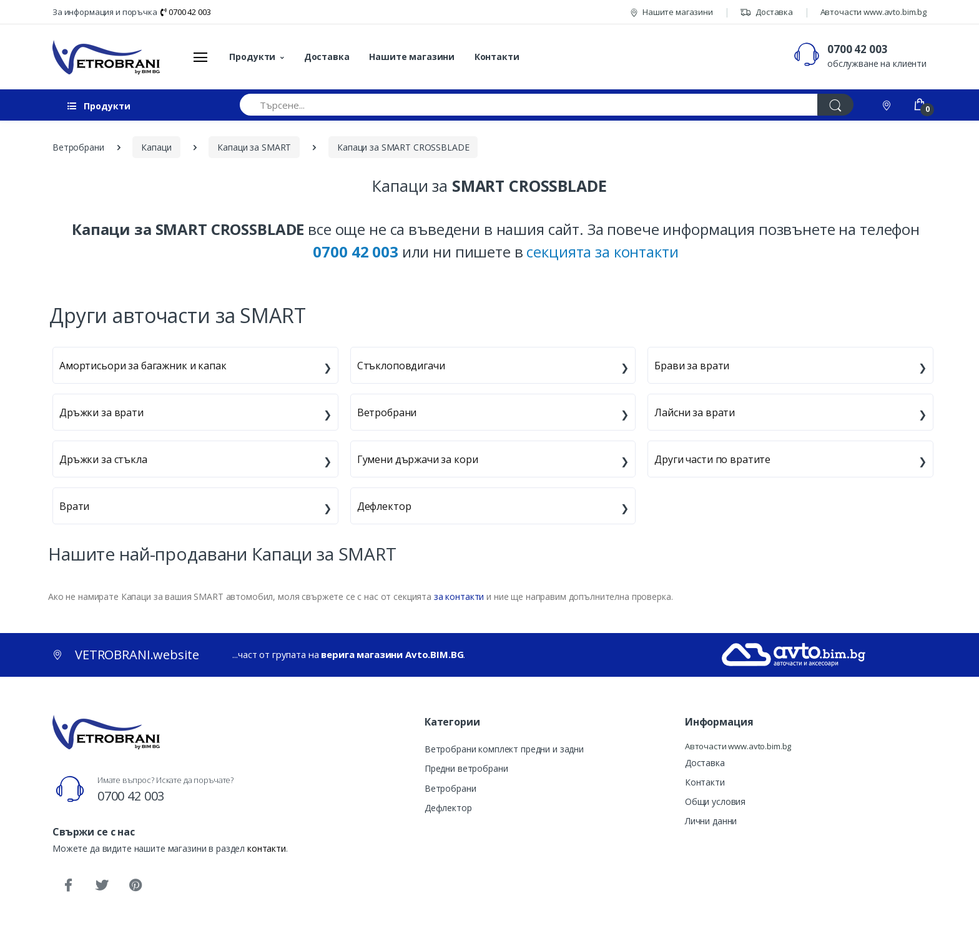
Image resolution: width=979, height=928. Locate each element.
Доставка (766, 11)
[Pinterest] (135, 885)
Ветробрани (387, 412)
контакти (266, 848)
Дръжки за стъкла (103, 459)
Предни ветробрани (466, 768)
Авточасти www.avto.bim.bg (873, 11)
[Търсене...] (529, 105)
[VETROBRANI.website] (106, 56)
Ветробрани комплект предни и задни (504, 749)
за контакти (459, 596)
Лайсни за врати (694, 412)
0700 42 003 (185, 11)
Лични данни (711, 821)
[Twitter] (101, 885)
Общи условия (715, 801)
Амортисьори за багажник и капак (143, 365)
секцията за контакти (602, 251)
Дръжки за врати (101, 412)
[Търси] (835, 105)
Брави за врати (691, 365)
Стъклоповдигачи (401, 365)
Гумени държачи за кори (417, 459)
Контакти (497, 56)
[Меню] (200, 57)
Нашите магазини (671, 11)
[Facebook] (68, 885)
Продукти (252, 56)
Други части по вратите (712, 459)
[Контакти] (888, 105)
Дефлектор (384, 506)
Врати (74, 506)
